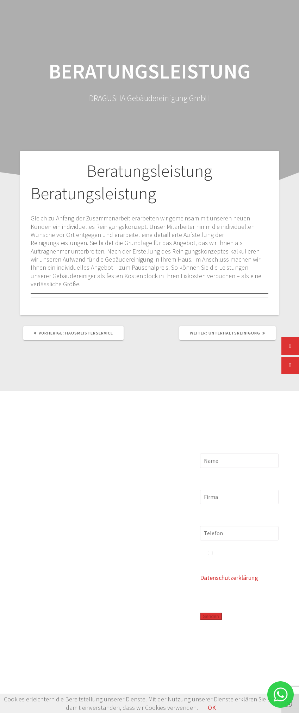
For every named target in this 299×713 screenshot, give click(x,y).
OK (212, 707)
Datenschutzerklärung (229, 578)
